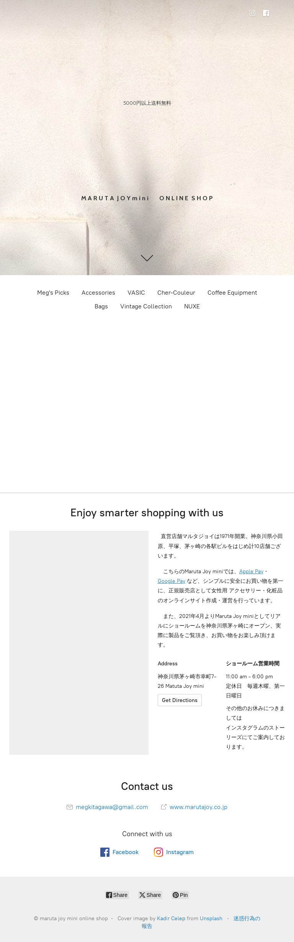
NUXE (192, 306)
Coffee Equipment (232, 292)
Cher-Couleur (176, 292)
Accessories (98, 292)
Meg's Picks (53, 292)
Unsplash (211, 918)
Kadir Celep (171, 918)
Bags (101, 306)
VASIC (136, 292)
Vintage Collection (146, 306)
